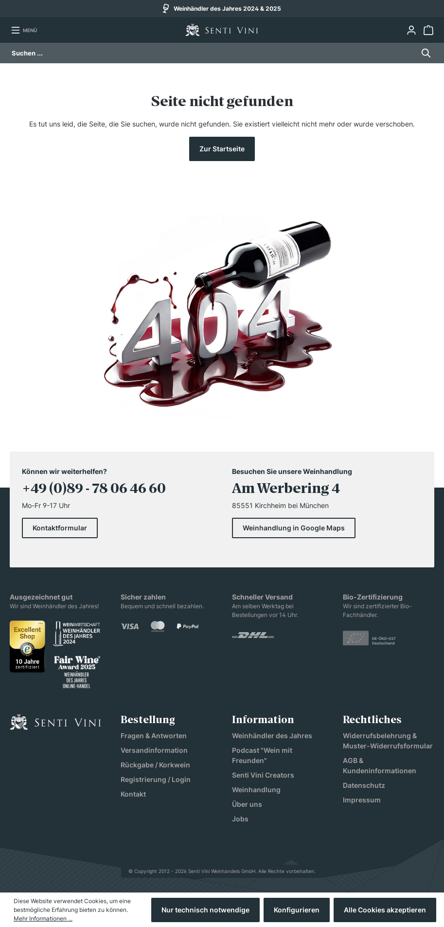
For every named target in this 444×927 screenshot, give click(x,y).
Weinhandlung (256, 789)
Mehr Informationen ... (43, 918)
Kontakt (133, 794)
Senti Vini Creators (263, 775)
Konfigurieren (297, 910)
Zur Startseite (222, 149)
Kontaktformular (60, 528)
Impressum (362, 800)
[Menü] (23, 30)
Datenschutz (364, 785)
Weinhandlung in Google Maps (294, 528)
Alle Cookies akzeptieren (385, 910)
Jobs (240, 819)
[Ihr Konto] (411, 30)
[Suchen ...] (213, 53)
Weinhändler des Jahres (272, 735)
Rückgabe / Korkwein (155, 765)
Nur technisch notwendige (205, 910)
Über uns (247, 804)
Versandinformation (154, 750)
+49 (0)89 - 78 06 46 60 (94, 489)
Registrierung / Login (156, 779)
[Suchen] (423, 53)
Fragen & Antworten (154, 735)
